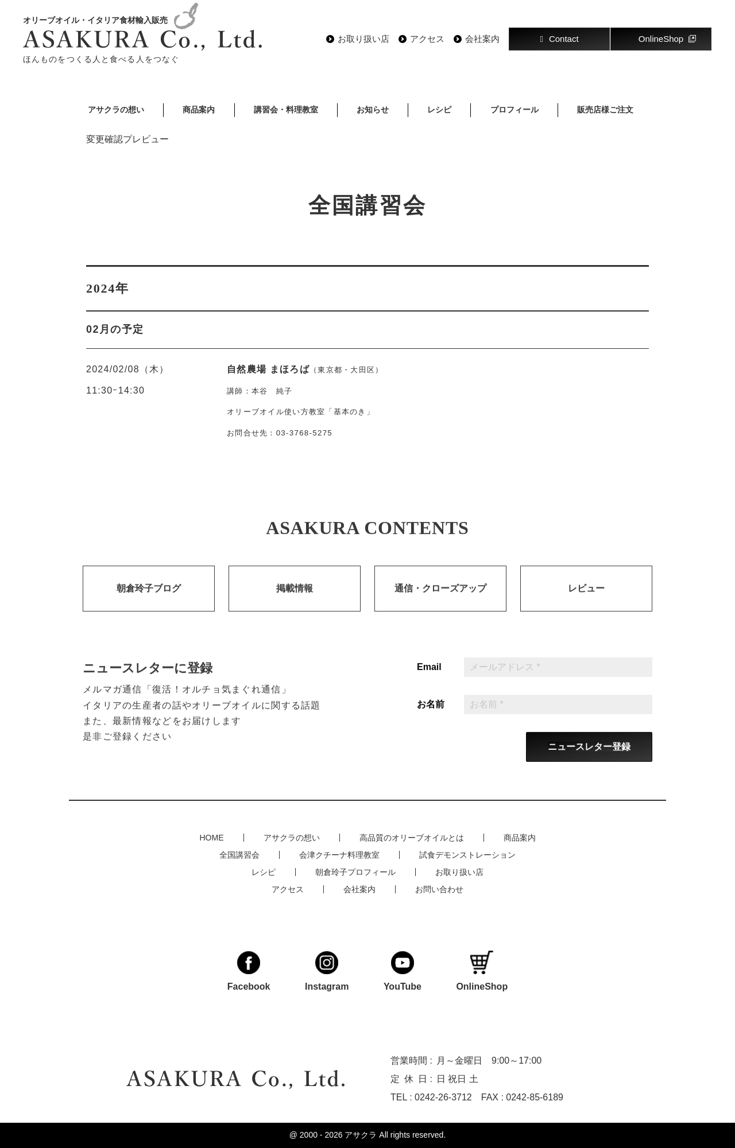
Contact (559, 39)
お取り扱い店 (363, 39)
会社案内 (482, 39)
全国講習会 (239, 855)
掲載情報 (294, 601)
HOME (212, 838)
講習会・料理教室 (286, 109)
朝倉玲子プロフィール (355, 872)
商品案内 (199, 109)
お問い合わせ (439, 889)
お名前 (430, 717)
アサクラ (361, 1134)
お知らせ (373, 109)
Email (429, 679)
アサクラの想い (116, 109)
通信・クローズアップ (440, 601)
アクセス (427, 39)
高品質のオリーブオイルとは (411, 838)
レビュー (586, 601)
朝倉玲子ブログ (149, 601)
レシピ (439, 109)
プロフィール (514, 109)
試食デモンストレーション (467, 855)
